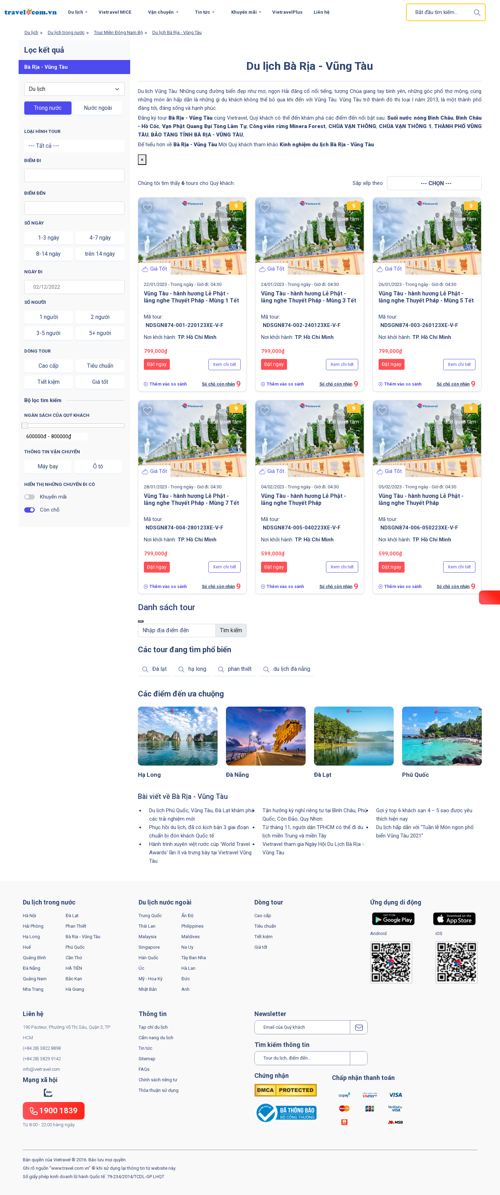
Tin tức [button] (203, 12)
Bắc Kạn (74, 978)
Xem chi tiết (224, 364)
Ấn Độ (187, 915)
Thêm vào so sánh (168, 384)
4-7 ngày (100, 237)
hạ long (197, 669)
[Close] (141, 621)
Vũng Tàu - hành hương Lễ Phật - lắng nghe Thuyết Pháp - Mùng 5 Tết (426, 297)
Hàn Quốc (148, 957)
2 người (100, 317)
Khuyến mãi (244, 12)
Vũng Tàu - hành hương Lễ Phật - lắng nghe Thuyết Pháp (303, 499)
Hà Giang (75, 989)
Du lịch (76, 12)
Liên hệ (321, 12)
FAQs (144, 1069)
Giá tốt (100, 382)
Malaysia (147, 936)
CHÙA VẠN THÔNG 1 (405, 126)
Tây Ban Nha (193, 957)
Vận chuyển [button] (161, 12)
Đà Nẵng (237, 774)
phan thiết (240, 669)
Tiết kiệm (49, 382)
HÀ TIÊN (74, 968)
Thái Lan (147, 926)
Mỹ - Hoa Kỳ (150, 978)
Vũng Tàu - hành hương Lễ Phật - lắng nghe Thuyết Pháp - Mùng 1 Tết (191, 297)
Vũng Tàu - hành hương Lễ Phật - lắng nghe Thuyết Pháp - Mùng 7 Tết (191, 499)
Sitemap (147, 1058)
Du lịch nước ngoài (165, 902)
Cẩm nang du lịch (156, 1037)
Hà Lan (188, 968)
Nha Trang (33, 989)
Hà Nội (29, 915)
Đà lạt (159, 669)
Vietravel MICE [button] (115, 12)
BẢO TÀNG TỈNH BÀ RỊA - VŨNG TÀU (197, 135)
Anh (185, 989)
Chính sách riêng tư (158, 1079)
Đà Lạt (323, 774)
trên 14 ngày (100, 254)
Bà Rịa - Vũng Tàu (195, 144)
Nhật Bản (148, 989)
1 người (48, 317)
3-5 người (48, 333)
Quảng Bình (34, 957)
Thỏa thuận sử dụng (159, 1090)
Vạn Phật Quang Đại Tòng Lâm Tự (204, 126)
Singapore (149, 947)
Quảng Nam (35, 978)
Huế (27, 947)
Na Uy (187, 947)
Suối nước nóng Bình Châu (420, 118)
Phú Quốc (415, 774)
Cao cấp (49, 365)
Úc (141, 968)
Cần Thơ (74, 957)
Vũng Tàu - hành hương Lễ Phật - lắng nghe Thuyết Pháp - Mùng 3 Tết (308, 297)
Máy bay (48, 466)
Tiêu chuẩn (100, 365)
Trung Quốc (150, 915)
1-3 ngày (48, 237)
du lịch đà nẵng (291, 669)
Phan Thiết (76, 926)
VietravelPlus (287, 12)
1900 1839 (54, 1110)
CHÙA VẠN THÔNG (352, 126)
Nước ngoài (98, 108)
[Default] (177, 630)
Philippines (192, 926)
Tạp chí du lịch (153, 1027)
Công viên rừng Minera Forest (287, 126)
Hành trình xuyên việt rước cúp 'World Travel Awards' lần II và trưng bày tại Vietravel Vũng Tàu (200, 852)
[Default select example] (74, 89)
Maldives (190, 936)
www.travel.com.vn (70, 1168)
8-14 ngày (48, 254)
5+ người (100, 333)
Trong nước (47, 108)
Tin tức (145, 1048)
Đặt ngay (157, 364)
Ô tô (98, 466)
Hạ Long (149, 774)
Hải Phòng (33, 926)
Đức (185, 978)
